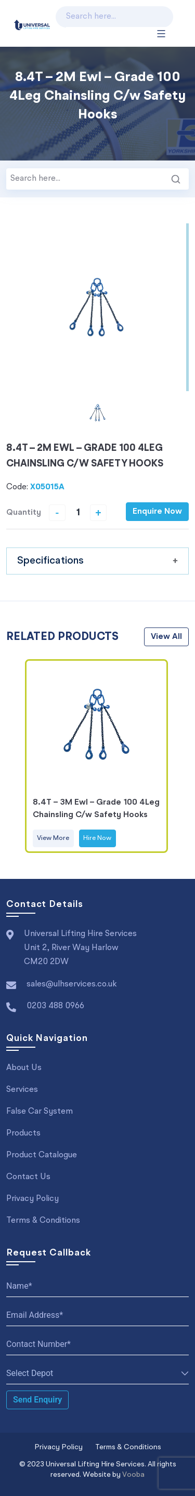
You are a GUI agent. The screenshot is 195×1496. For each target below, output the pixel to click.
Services (22, 1090)
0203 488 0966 (55, 1006)
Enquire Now (157, 511)
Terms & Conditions (43, 1221)
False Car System (39, 1111)
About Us (24, 1068)
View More (53, 838)
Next (178, 756)
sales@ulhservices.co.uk (72, 984)
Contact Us (28, 1177)
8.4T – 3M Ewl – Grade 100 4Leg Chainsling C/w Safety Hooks (96, 808)
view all (166, 637)
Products (23, 1133)
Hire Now (97, 838)
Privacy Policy (32, 1199)
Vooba (133, 1474)
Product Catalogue (41, 1155)
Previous (17, 756)
